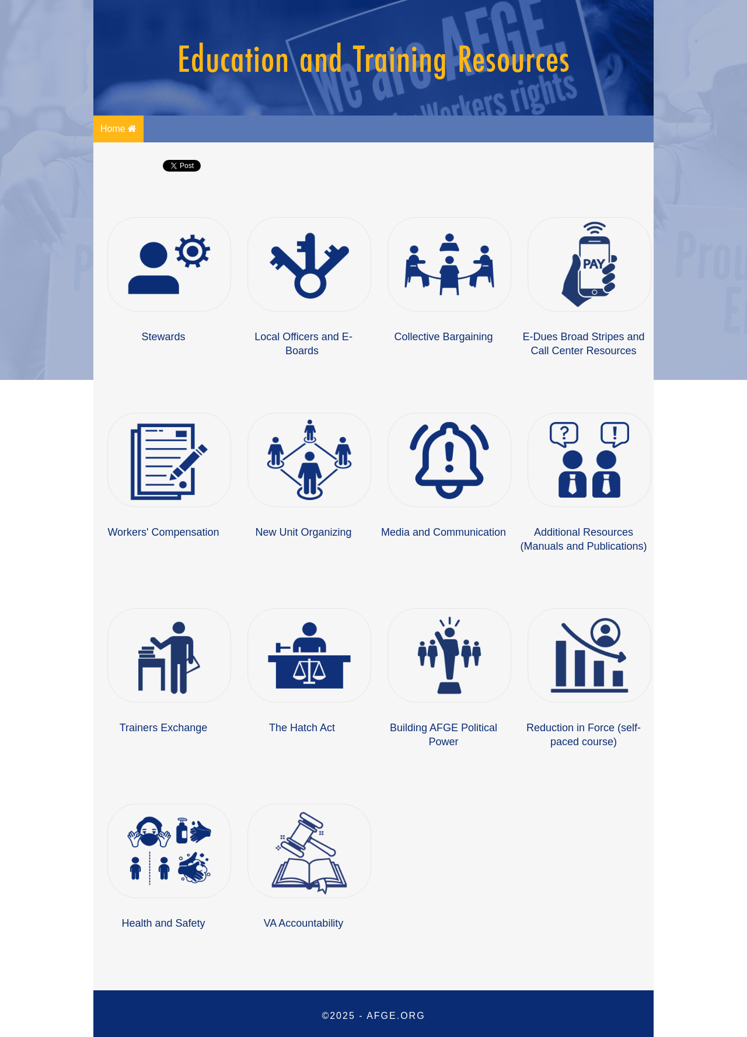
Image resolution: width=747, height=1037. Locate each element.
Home (118, 129)
